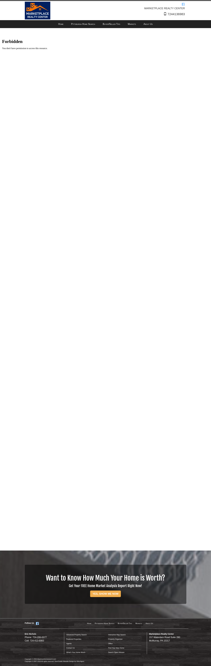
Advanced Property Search (76, 635)
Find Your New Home (116, 648)
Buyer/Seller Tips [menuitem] (111, 24)
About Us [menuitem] (148, 24)
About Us (149, 623)
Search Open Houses (116, 652)
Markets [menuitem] (132, 24)
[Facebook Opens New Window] (183, 4)
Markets (138, 623)
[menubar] (105, 24)
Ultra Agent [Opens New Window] (80, 661)
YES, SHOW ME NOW (105, 593)
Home (89, 623)
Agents (69, 644)
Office (110, 644)
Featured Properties (73, 639)
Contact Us (70, 648)
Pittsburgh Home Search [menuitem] (83, 24)
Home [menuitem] (60, 24)
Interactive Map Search (117, 635)
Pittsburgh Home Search (104, 623)
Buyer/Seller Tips (125, 623)
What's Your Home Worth (75, 652)
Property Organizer (115, 639)
